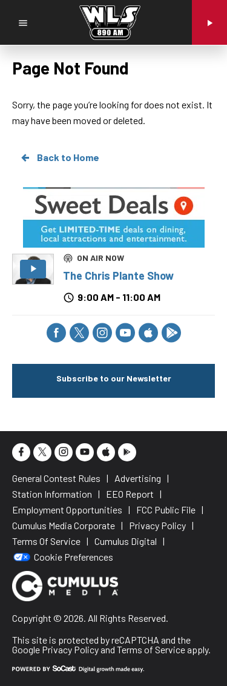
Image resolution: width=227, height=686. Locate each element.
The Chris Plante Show (118, 275)
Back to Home (59, 157)
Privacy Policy (70, 649)
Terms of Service (151, 649)
